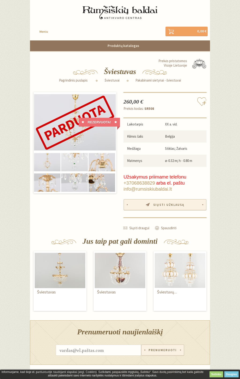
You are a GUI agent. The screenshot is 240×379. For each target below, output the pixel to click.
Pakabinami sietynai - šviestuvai (158, 80)
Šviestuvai (112, 80)
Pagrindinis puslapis (73, 80)
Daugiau (231, 374)
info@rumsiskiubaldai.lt (148, 189)
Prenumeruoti (163, 350)
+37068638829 (139, 183)
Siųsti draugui (139, 228)
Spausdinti (168, 228)
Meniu (43, 31)
